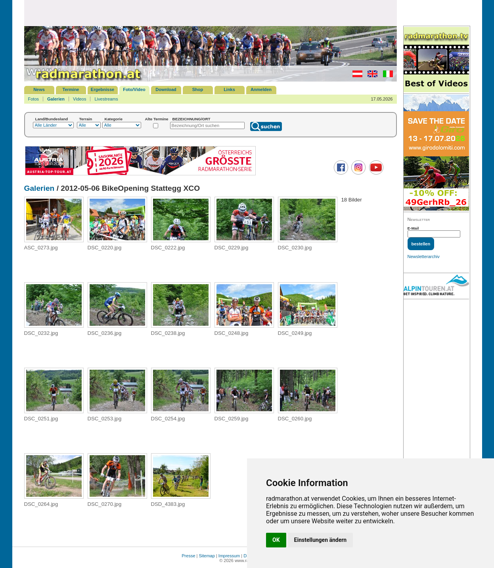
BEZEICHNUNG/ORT (191, 119)
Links (229, 89)
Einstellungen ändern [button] (320, 540)
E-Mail (413, 228)
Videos (79, 99)
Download (165, 89)
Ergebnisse (102, 89)
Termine (71, 89)
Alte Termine (156, 119)
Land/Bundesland (51, 119)
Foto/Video (134, 89)
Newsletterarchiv (424, 256)
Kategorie (114, 119)
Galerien (56, 99)
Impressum (229, 555)
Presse (188, 555)
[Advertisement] (210, 13)
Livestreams (106, 99)
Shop (197, 89)
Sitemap (207, 555)
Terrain (85, 119)
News (39, 89)
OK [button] (276, 540)
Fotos (33, 99)
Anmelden (261, 89)
